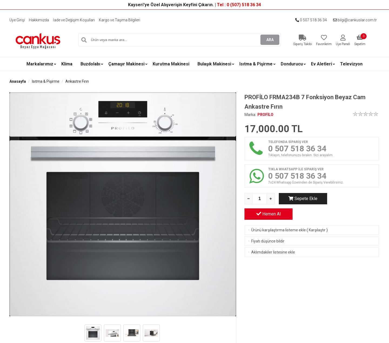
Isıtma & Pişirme (256, 63)
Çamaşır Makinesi (126, 63)
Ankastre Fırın (77, 81)
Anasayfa (17, 81)
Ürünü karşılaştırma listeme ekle (278, 214)
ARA (270, 40)
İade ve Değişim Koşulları (74, 20)
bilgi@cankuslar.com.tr (355, 20)
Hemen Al (355, 198)
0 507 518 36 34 (311, 20)
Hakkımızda (39, 20)
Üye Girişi (17, 20)
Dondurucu (292, 63)
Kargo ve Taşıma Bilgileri (119, 20)
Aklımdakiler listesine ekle (273, 237)
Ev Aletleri (321, 63)
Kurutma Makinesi (171, 63)
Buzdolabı (90, 63)
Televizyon (351, 63)
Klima (66, 63)
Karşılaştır (317, 214)
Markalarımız (39, 63)
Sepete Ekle (302, 198)
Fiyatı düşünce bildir (267, 226)
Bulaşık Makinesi (214, 63)
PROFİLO (265, 114)
